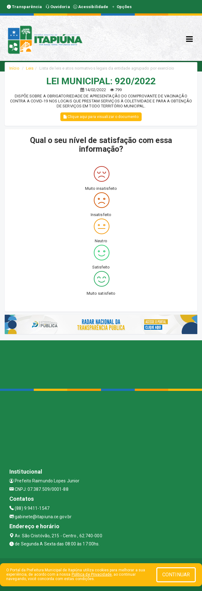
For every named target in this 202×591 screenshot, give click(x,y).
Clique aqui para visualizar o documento (101, 117)
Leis (29, 68)
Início (14, 68)
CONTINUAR (176, 575)
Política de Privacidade (92, 574)
